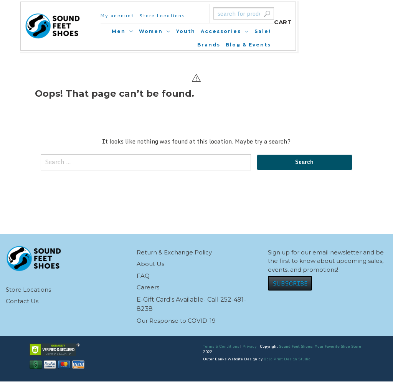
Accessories (264, 31)
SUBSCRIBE (289, 284)
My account (122, 15)
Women (194, 31)
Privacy (249, 348)
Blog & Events (320, 45)
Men (162, 31)
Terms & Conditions (221, 348)
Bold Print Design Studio (287, 360)
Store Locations (167, 15)
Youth (229, 31)
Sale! (306, 31)
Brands (331, 31)
